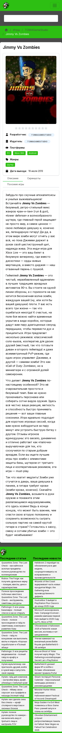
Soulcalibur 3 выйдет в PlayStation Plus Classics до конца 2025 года (47, 603)
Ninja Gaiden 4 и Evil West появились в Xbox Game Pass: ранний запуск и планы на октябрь (47, 707)
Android (32, 153)
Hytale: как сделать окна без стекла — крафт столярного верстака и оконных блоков (13, 704)
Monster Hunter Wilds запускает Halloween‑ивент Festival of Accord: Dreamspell (47, 694)
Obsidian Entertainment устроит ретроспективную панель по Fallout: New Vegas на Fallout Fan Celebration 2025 (47, 722)
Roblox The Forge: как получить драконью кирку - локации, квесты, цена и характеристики (14, 583)
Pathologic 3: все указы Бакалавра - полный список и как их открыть (13, 610)
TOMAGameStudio (36, 30)
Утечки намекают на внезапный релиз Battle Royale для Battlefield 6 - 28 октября (47, 643)
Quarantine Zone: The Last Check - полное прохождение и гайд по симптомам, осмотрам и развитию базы (14, 623)
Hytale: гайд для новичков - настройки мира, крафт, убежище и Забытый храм (14, 680)
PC (8, 153)
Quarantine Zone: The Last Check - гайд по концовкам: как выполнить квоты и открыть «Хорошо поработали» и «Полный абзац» (14, 640)
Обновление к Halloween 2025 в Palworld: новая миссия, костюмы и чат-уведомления (47, 630)
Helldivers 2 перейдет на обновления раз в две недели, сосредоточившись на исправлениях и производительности (47, 570)
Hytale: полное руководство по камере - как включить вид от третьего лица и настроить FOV (14, 718)
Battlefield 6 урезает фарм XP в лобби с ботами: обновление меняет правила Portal (46, 668)
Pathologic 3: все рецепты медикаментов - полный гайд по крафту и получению (14, 655)
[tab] (13, 179)
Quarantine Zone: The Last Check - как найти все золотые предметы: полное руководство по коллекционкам (14, 568)
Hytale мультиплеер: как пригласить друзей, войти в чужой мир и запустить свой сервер (14, 668)
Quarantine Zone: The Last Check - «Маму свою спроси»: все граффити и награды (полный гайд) (14, 691)
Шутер (10, 164)
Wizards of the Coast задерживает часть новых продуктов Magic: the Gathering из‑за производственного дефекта (47, 589)
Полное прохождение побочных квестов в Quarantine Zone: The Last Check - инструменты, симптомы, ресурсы (14, 597)
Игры (16, 30)
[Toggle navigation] (54, 5)
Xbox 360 (19, 153)
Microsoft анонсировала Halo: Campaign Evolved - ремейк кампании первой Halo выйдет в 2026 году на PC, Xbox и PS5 (47, 616)
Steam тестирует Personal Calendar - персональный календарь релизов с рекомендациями (47, 681)
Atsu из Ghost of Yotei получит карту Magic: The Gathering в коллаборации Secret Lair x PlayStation (48, 655)
